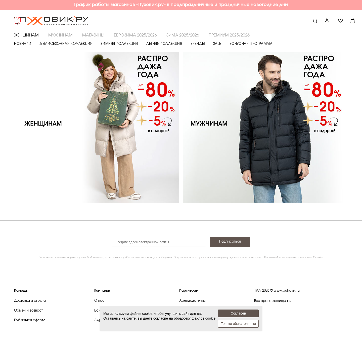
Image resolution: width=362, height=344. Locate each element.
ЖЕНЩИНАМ (26, 35)
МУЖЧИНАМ (60, 35)
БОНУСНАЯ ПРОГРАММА (251, 44)
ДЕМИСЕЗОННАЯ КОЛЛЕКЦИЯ (65, 44)
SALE (217, 44)
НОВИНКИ (22, 44)
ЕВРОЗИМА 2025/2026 (135, 35)
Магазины (93, 35)
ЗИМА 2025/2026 (182, 35)
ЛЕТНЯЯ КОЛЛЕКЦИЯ (164, 44)
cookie (210, 318)
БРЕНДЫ (198, 44)
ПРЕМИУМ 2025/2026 (229, 35)
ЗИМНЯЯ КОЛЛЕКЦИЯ (119, 44)
